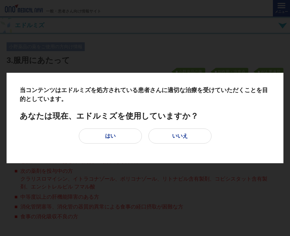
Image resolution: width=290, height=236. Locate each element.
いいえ (180, 136)
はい (110, 136)
